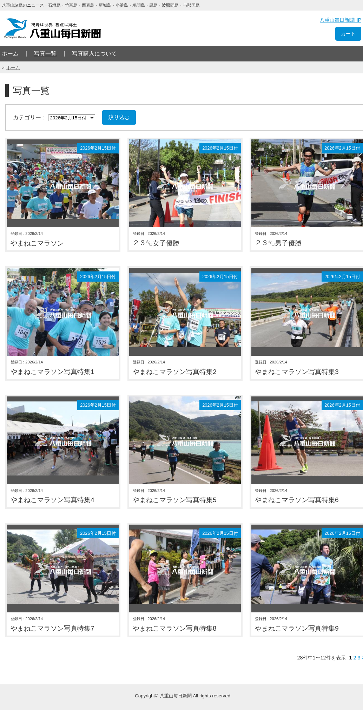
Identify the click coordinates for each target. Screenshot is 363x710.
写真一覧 (45, 54)
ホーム (10, 54)
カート (348, 34)
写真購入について (94, 54)
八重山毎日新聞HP (340, 20)
